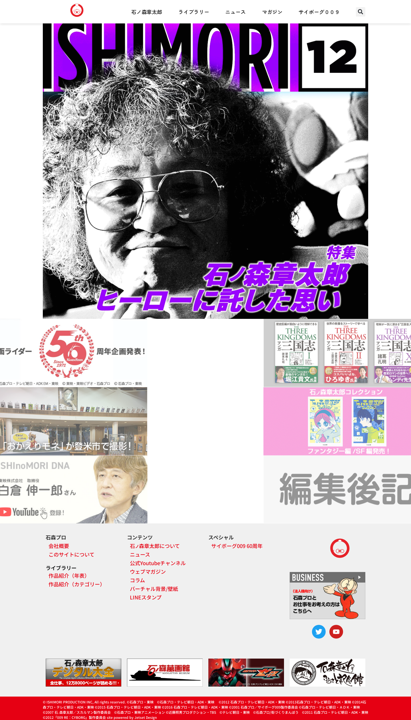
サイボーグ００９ (319, 11)
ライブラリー (193, 11)
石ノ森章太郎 (146, 11)
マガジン (272, 11)
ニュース (235, 11)
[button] (360, 12)
